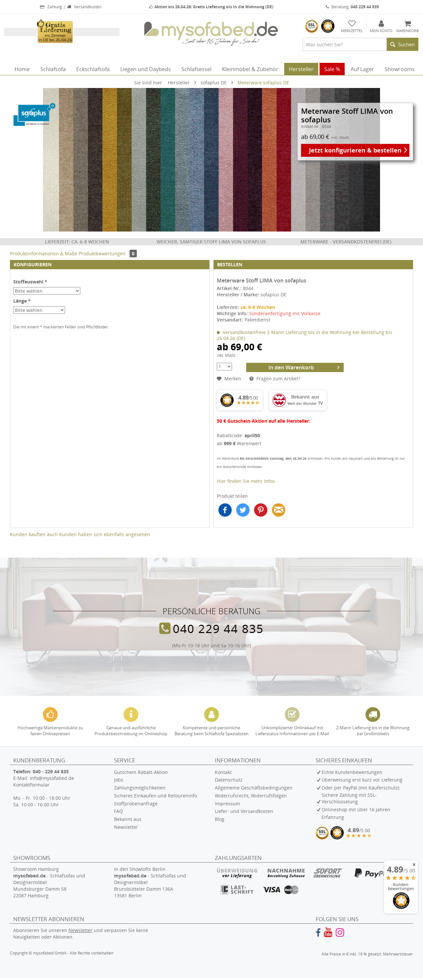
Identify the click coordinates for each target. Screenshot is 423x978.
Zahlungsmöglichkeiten (140, 788)
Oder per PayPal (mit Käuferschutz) (360, 788)
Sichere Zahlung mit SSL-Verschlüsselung (349, 798)
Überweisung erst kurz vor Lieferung (362, 780)
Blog (219, 819)
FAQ (118, 811)
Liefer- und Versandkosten (244, 811)
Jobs (118, 780)
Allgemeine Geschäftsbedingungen (253, 788)
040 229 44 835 (218, 628)
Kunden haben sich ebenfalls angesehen (104, 534)
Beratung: (352, 7)
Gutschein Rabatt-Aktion (141, 772)
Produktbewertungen (108, 253)
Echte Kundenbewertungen (352, 772)
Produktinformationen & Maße (43, 253)
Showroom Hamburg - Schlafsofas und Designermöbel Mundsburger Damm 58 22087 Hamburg (49, 882)
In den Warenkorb (303, 367)
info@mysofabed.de (52, 778)
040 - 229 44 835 (51, 771)
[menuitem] (360, 44)
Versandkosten (83, 7)
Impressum (227, 803)
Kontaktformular (31, 785)
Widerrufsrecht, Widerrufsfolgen (251, 795)
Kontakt (223, 772)
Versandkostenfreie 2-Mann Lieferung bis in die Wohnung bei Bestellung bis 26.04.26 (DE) (304, 335)
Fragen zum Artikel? (275, 378)
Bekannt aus (127, 819)
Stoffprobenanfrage (136, 803)
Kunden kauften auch (34, 534)
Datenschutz (229, 780)
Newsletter (126, 827)
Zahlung (50, 7)
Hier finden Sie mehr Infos (246, 481)
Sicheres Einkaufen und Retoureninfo (155, 795)
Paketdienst (257, 320)
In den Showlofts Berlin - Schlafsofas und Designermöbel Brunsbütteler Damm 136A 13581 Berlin (150, 882)
